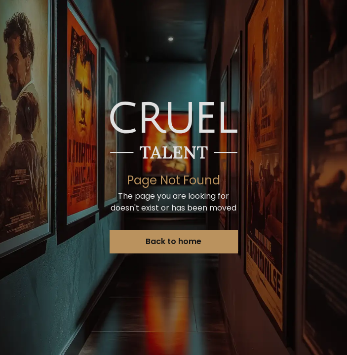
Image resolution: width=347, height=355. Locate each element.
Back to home (173, 241)
